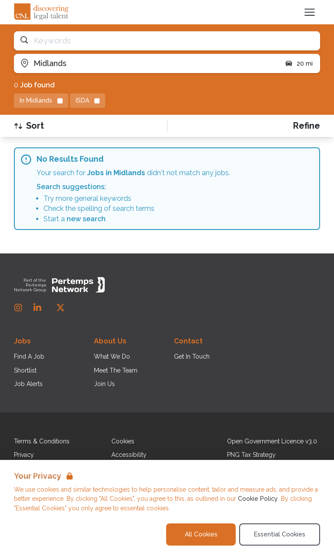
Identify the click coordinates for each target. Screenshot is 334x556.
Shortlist (25, 370)
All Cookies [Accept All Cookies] (201, 534)
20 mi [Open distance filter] (298, 63)
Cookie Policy (258, 498)
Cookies (122, 441)
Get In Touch (192, 356)
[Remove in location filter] (41, 100)
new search (86, 219)
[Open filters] (306, 126)
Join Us (104, 383)
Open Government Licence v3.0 (272, 441)
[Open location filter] (145, 63)
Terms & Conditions (42, 441)
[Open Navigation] (309, 12)
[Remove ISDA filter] (87, 100)
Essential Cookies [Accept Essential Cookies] (279, 534)
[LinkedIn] (37, 308)
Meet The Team (115, 370)
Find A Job (29, 356)
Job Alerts (28, 383)
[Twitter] (60, 308)
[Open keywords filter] (167, 41)
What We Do (112, 356)
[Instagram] (18, 308)
